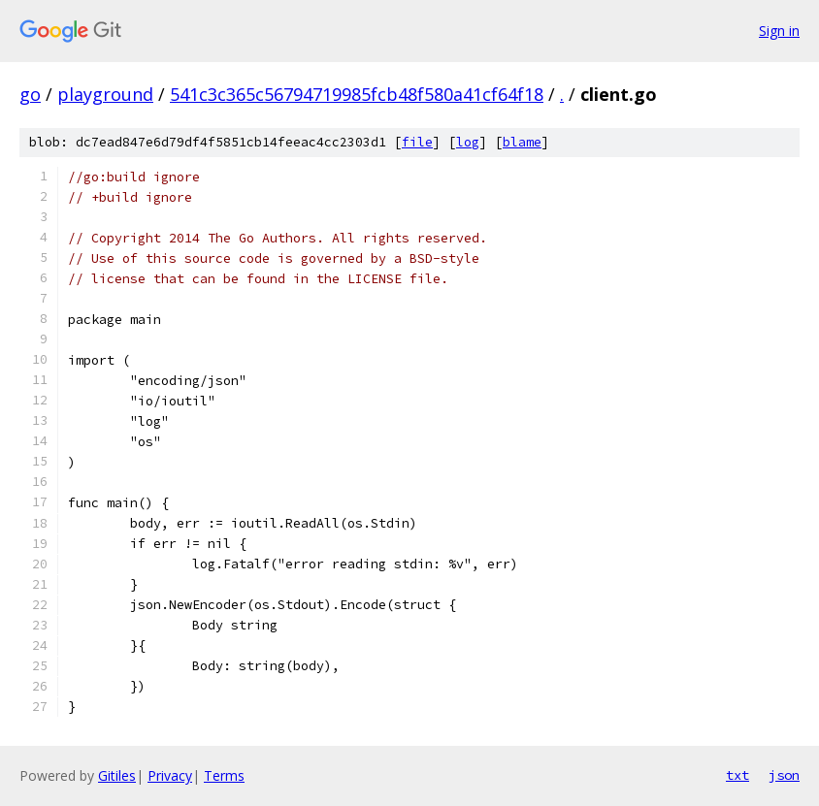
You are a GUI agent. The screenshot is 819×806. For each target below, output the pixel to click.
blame (522, 142)
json (784, 775)
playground (105, 94)
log (467, 142)
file (417, 142)
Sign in (779, 30)
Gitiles (117, 775)
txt (737, 775)
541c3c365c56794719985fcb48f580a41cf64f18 (356, 94)
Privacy (169, 775)
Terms (224, 775)
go (30, 94)
